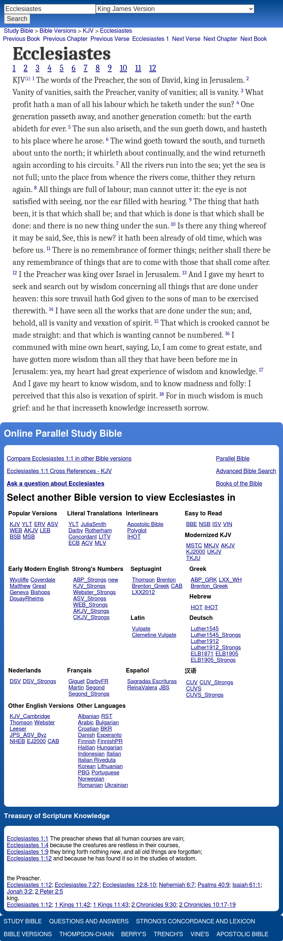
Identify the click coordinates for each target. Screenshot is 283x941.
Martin (76, 687)
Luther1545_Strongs (216, 635)
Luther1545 (205, 629)
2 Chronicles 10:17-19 (207, 905)
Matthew (20, 586)
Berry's (133, 934)
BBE (191, 524)
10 (123, 68)
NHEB (17, 741)
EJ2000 (36, 741)
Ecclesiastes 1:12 (29, 859)
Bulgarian (107, 722)
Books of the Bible (239, 484)
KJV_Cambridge (30, 716)
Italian (113, 754)
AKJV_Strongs (91, 611)
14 (51, 309)
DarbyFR (98, 681)
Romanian (90, 785)
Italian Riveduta (97, 760)
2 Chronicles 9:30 (154, 905)
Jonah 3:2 (19, 892)
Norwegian (91, 779)
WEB (16, 530)
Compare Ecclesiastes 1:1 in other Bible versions (69, 459)
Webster (44, 722)
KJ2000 (195, 552)
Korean (87, 766)
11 (138, 68)
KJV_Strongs (89, 586)
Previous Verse (110, 39)
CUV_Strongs (216, 682)
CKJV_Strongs (91, 617)
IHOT (134, 537)
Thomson (143, 580)
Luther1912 (205, 641)
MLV (100, 543)
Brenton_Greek (150, 586)
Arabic (86, 722)
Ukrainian (116, 785)
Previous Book (21, 39)
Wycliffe (19, 580)
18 (162, 394)
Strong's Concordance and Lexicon (195, 921)
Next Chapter (220, 39)
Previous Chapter (65, 39)
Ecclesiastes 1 (150, 39)
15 (156, 321)
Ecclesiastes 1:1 (28, 839)
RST (107, 716)
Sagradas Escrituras (152, 681)
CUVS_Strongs (205, 695)
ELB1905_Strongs (213, 660)
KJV (88, 31)
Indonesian (91, 754)
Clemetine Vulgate (154, 635)
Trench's (168, 934)
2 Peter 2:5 (49, 892)
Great (39, 586)
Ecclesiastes (116, 31)
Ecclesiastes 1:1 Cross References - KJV (59, 471)
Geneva (19, 592)
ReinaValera (142, 687)
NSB (204, 524)
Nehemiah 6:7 (177, 885)
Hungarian (109, 747)
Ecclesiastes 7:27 (77, 885)
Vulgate (141, 629)
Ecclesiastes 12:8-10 (129, 885)
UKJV (214, 552)
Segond (95, 687)
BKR (106, 729)
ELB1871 (202, 654)
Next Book (253, 39)
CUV (192, 682)
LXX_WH (230, 580)
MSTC (194, 545)
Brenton (166, 580)
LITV (105, 537)
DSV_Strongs (39, 681)
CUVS (194, 689)
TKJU (193, 558)
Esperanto (109, 735)
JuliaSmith (93, 524)
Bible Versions (57, 31)
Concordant (83, 537)
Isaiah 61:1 (246, 885)
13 (184, 273)
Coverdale (43, 580)
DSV (15, 681)
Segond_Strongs (89, 694)
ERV (39, 524)
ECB (74, 543)
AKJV (31, 530)
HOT (197, 607)
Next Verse (186, 39)
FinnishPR (110, 741)
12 (152, 68)
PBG (84, 772)
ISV (216, 524)
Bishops (40, 592)
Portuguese (105, 772)
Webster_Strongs (94, 592)
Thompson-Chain (86, 934)
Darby (76, 530)
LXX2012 (143, 592)
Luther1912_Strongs (216, 647)
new (113, 580)
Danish (86, 735)
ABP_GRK (204, 580)
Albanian (88, 716)
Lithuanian (110, 766)
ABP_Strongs (89, 580)
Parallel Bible (232, 459)
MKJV (211, 545)
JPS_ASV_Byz (28, 735)
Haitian (86, 747)
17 (261, 370)
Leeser (18, 729)
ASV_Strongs (89, 598)
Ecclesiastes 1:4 (28, 845)
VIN (227, 524)
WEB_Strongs (90, 605)
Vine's (200, 934)
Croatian (88, 729)
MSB (28, 537)
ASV (52, 524)
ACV (87, 543)
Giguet (77, 681)
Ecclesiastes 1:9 (28, 852)
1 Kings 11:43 (111, 905)
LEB (45, 530)
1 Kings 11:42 (72, 905)
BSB (15, 537)
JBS (164, 687)
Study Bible (18, 31)
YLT (27, 524)
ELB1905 (227, 654)
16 (227, 333)
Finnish (87, 741)
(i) (28, 78)
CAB (176, 586)
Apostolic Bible (242, 934)
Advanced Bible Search (246, 471)
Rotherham (98, 530)
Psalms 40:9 (213, 885)
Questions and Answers (89, 921)
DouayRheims (27, 598)
